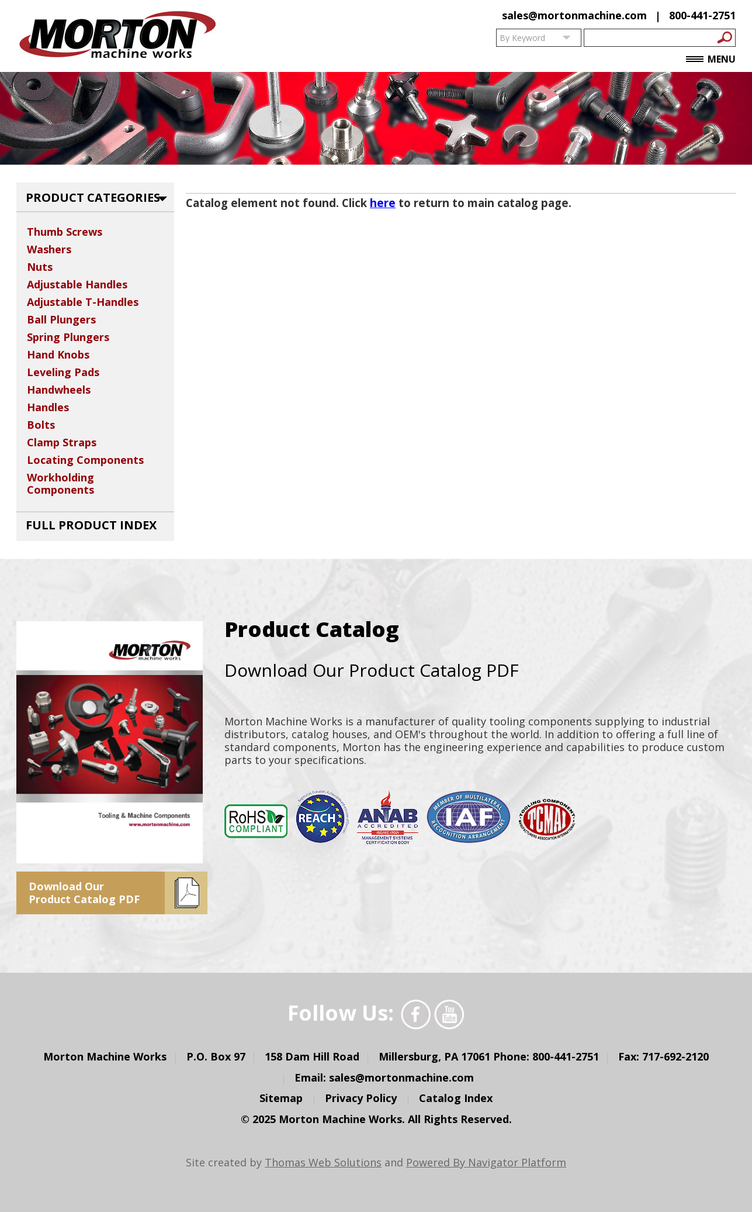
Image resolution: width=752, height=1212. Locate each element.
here (383, 202)
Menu (711, 59)
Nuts (40, 267)
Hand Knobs (58, 354)
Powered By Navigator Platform (486, 1162)
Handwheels (59, 390)
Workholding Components (60, 483)
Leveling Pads (63, 372)
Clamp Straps (61, 442)
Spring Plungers (68, 337)
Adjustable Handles (77, 284)
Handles (48, 407)
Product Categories (93, 197)
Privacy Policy (361, 1098)
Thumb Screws (64, 232)
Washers (49, 249)
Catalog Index (456, 1098)
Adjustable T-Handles (82, 302)
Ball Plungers (61, 319)
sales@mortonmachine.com (574, 15)
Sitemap (281, 1098)
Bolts (41, 425)
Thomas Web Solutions (323, 1162)
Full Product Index (91, 525)
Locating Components (85, 460)
